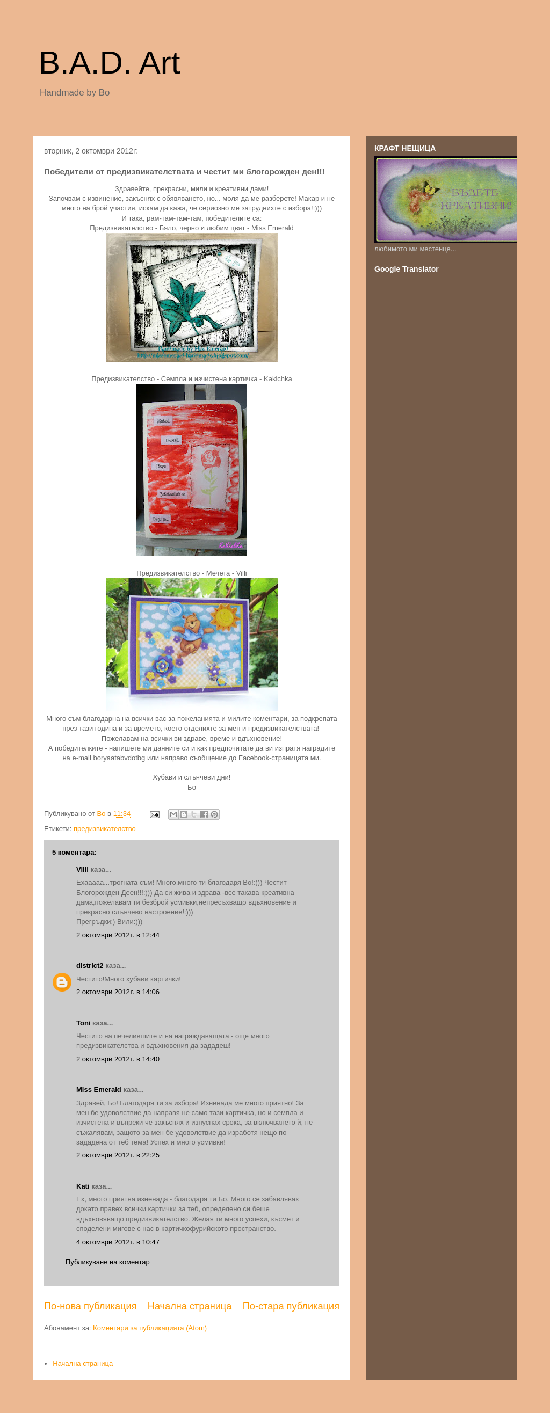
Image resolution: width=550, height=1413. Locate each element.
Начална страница (190, 1306)
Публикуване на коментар (108, 1262)
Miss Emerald (98, 1090)
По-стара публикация (291, 1306)
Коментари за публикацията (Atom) (150, 1328)
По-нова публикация (90, 1306)
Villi (82, 869)
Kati (83, 1186)
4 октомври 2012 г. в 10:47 (118, 1242)
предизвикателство (105, 829)
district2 (90, 966)
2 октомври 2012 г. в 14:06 (118, 992)
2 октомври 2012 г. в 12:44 (118, 935)
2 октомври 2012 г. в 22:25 (118, 1155)
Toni (83, 1023)
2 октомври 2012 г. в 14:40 (118, 1059)
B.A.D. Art (109, 63)
